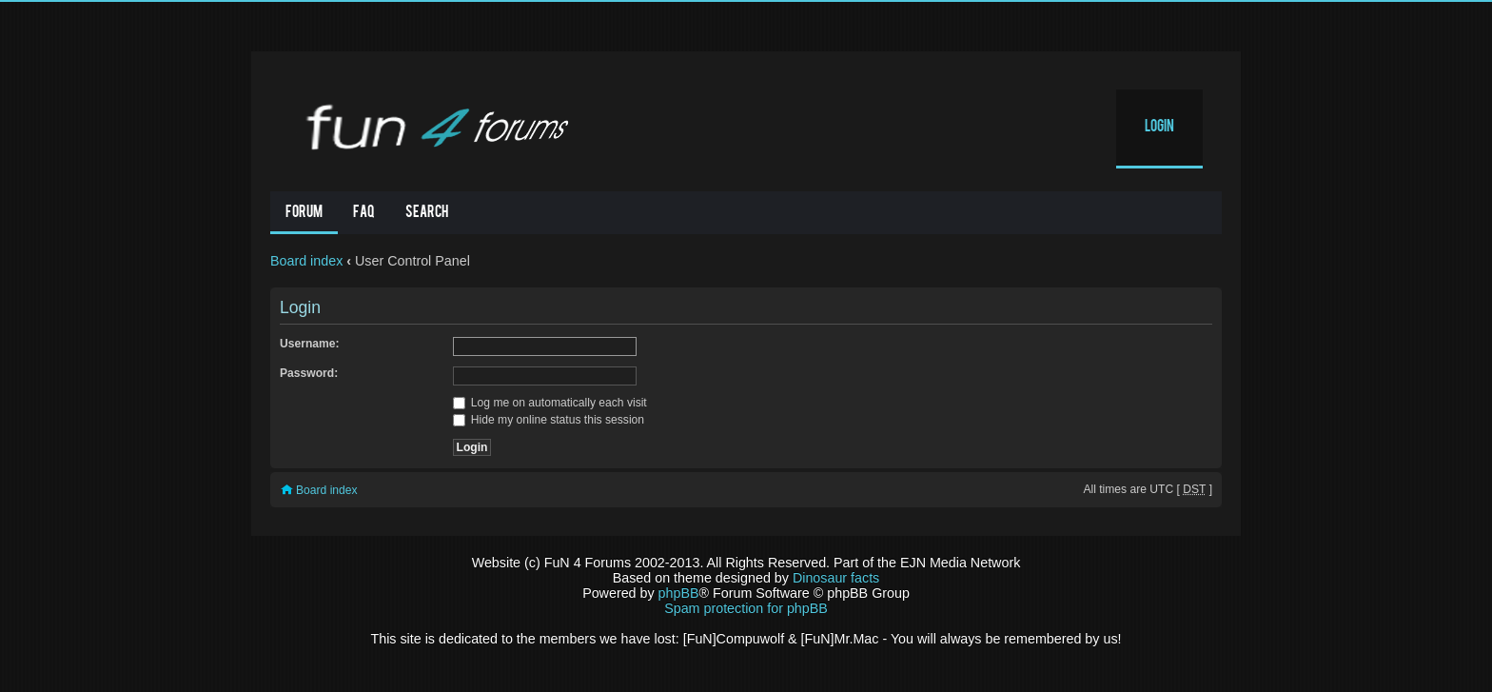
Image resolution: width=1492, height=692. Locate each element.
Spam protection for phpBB (746, 608)
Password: (309, 373)
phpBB (678, 593)
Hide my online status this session (549, 419)
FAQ (364, 213)
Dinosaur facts (836, 577)
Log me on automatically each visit (550, 402)
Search (426, 213)
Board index (306, 260)
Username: (310, 343)
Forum (304, 213)
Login (1159, 127)
